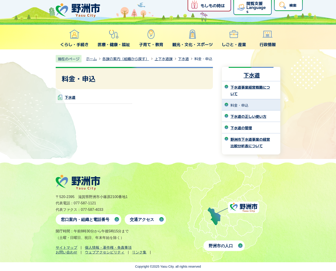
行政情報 (268, 38)
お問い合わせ (66, 252)
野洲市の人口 (221, 246)
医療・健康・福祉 (113, 38)
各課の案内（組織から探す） (125, 58)
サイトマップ (66, 247)
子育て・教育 (151, 38)
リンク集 (139, 252)
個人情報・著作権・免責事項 (108, 247)
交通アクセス (142, 219)
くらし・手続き (74, 38)
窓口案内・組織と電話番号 (85, 219)
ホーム (91, 58)
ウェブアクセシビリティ (104, 252)
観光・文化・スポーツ (192, 38)
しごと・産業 (234, 38)
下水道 (183, 58)
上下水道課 (163, 58)
